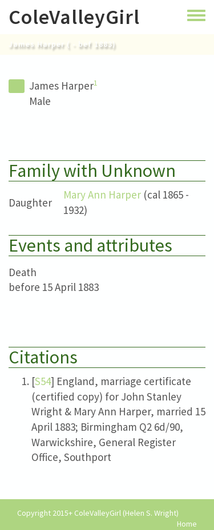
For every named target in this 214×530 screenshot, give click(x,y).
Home (187, 524)
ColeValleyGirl (74, 17)
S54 (43, 381)
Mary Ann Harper (102, 194)
